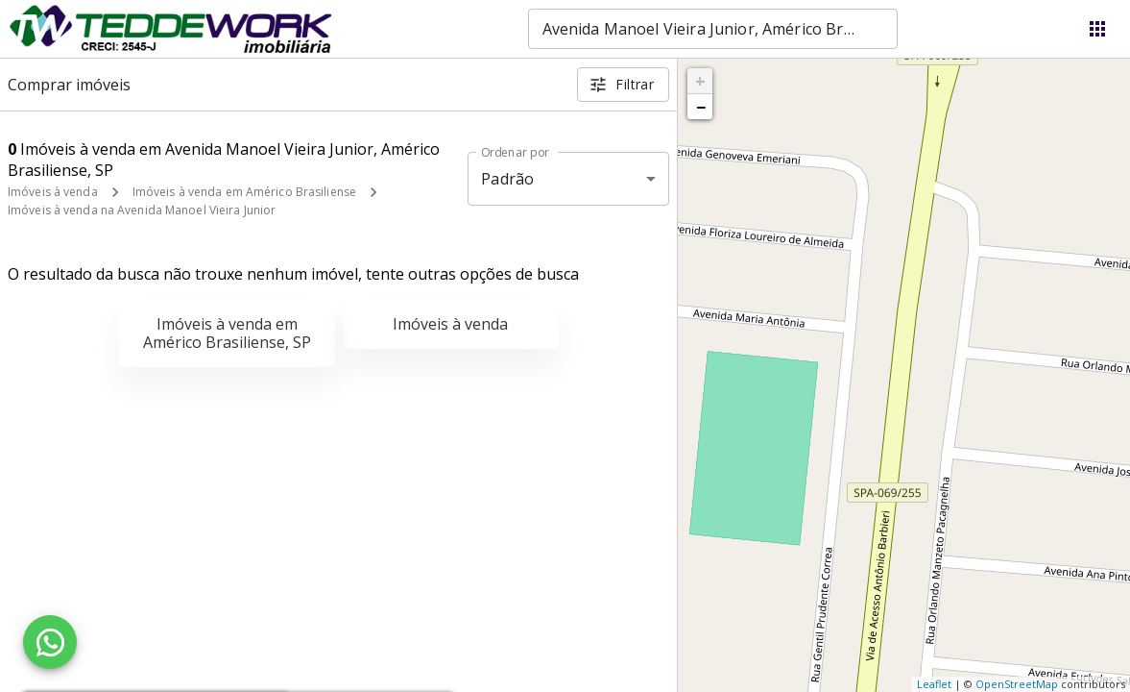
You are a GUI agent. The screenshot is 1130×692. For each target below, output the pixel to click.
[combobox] (713, 29)
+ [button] (700, 80)
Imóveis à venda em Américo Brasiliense (244, 192)
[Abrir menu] (1097, 29)
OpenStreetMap (1016, 684)
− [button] (701, 106)
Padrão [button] (507, 178)
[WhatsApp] (50, 642)
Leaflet (934, 684)
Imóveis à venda (53, 192)
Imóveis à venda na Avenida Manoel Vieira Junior (142, 210)
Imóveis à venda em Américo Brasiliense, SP (227, 333)
